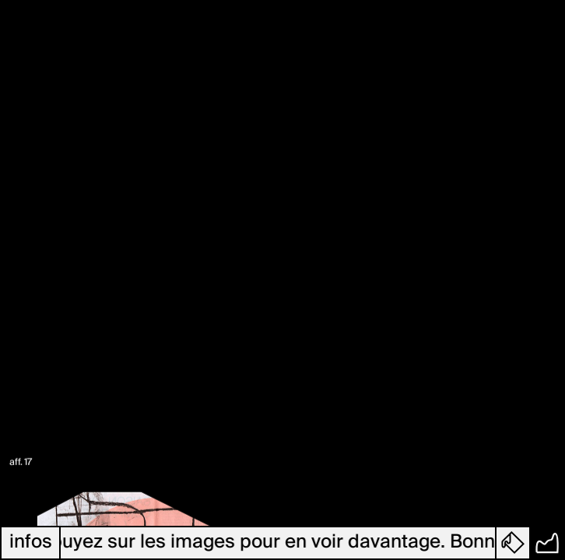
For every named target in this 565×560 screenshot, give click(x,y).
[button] (514, 543)
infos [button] (30, 542)
